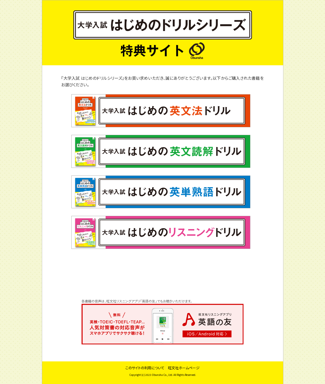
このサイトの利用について (145, 367)
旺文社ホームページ (184, 367)
